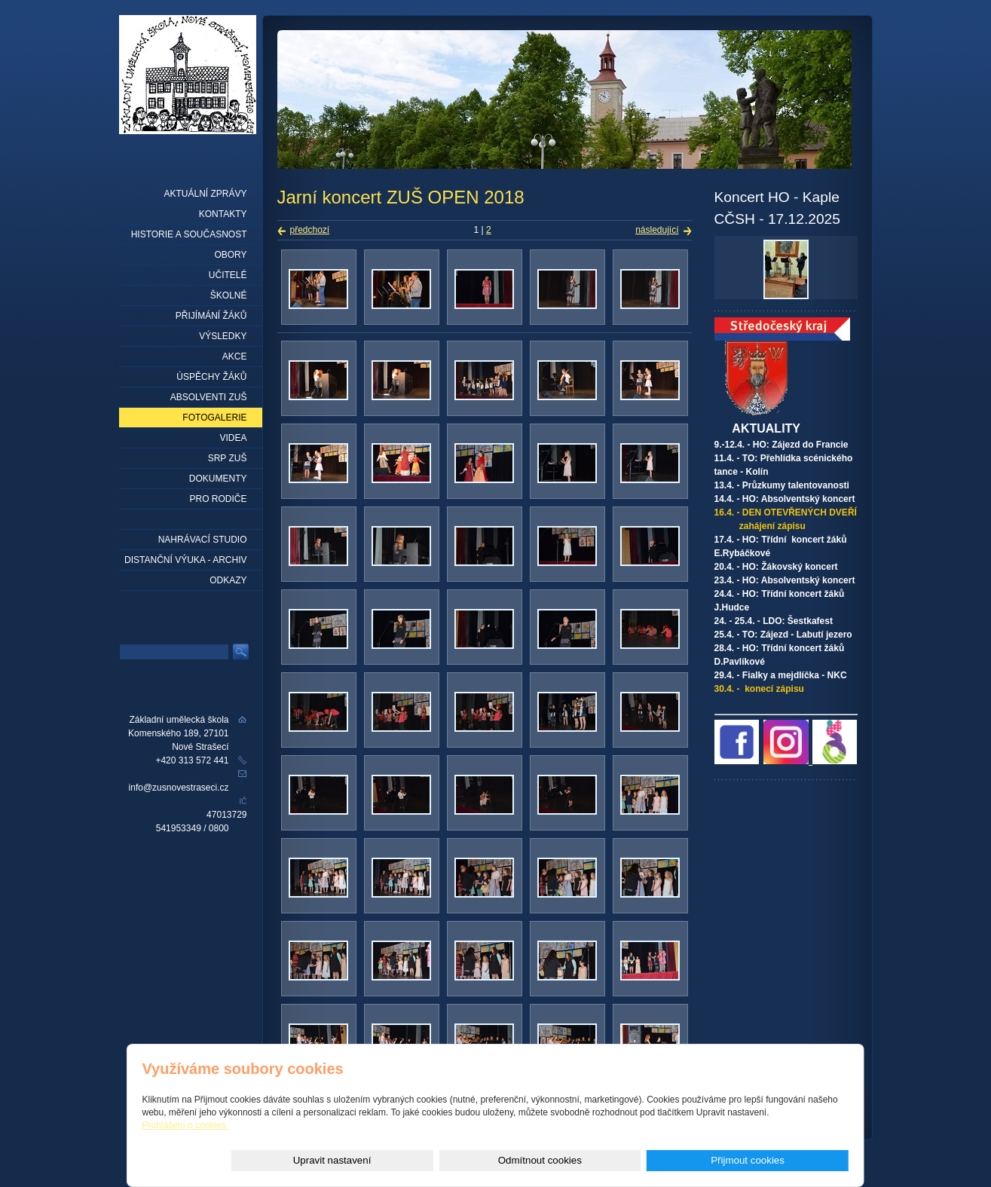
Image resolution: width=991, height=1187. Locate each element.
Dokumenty (218, 478)
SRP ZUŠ (227, 458)
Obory (230, 254)
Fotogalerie (214, 417)
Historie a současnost (189, 234)
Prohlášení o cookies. (185, 1125)
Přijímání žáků (211, 316)
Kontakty (223, 214)
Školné (228, 295)
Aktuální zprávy (205, 193)
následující (656, 230)
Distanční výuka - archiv (185, 560)
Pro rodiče (217, 499)
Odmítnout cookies (679, 1160)
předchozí (310, 230)
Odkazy (228, 580)
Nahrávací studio (202, 539)
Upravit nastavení (565, 1160)
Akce (234, 356)
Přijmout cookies (794, 1160)
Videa (232, 438)
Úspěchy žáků (211, 377)
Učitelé (228, 275)
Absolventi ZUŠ (208, 397)
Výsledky (222, 336)
